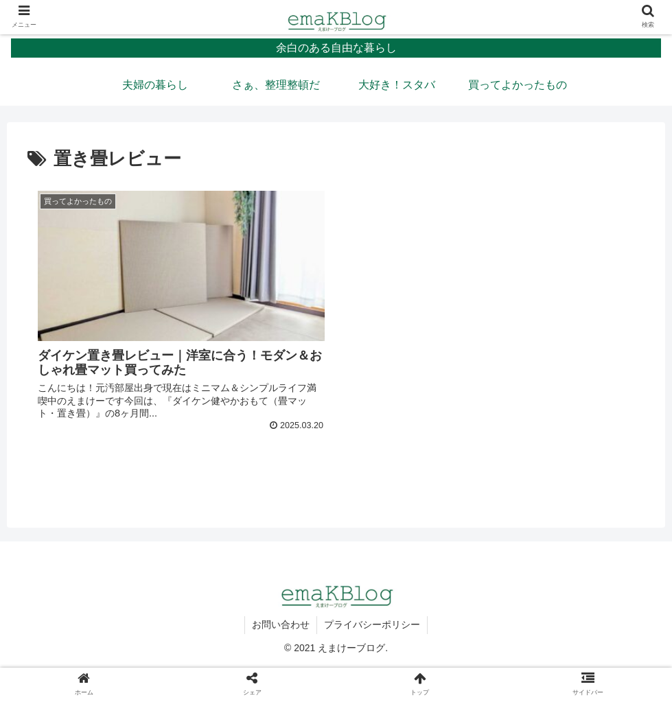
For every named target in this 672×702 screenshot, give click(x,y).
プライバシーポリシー (372, 624)
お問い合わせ (281, 624)
